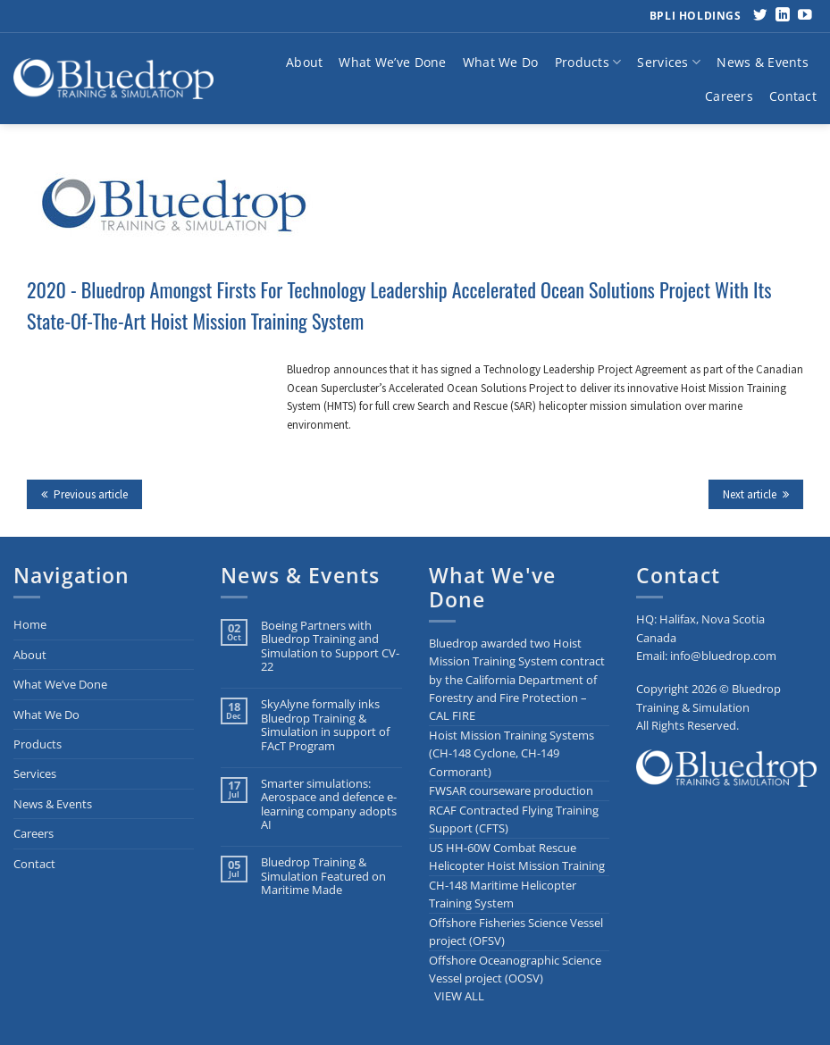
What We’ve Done (392, 62)
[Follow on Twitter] (760, 15)
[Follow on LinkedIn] (783, 15)
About (304, 62)
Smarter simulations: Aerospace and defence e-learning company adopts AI (329, 804)
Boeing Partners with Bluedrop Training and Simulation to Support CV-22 (330, 646)
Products (588, 62)
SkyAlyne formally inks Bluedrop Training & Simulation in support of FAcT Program (325, 725)
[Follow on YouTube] (805, 15)
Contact (793, 96)
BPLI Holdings (696, 15)
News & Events (763, 62)
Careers (729, 96)
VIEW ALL (459, 996)
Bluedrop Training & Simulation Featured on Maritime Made (323, 876)
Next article (756, 494)
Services (668, 62)
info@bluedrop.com (723, 656)
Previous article (84, 494)
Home (29, 624)
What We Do (501, 62)
